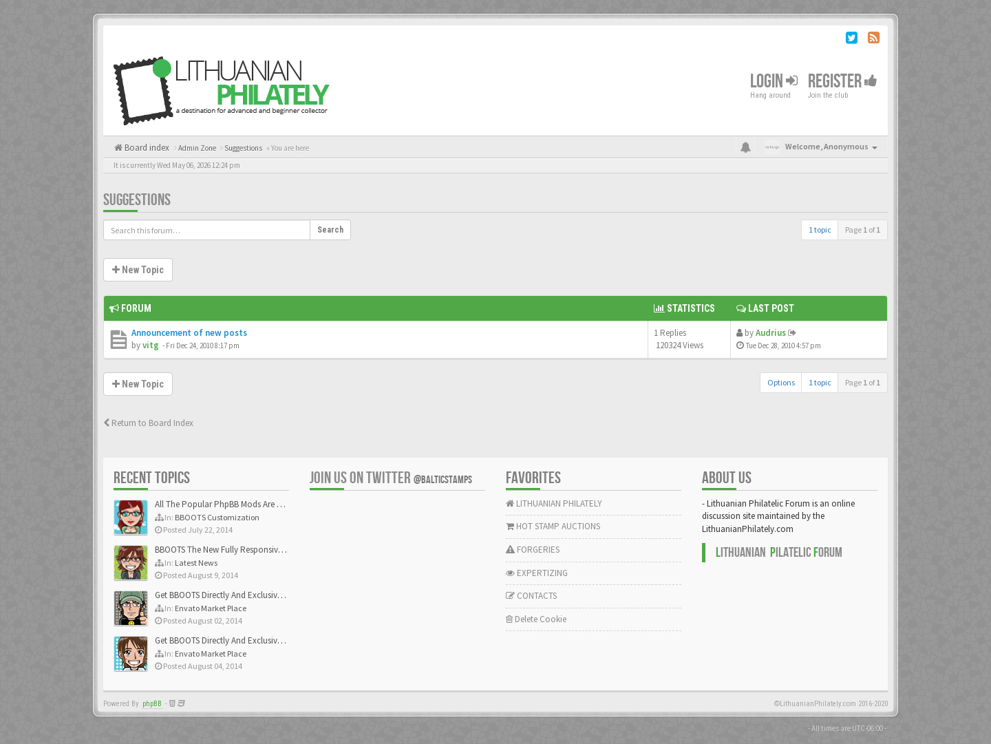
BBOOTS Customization (217, 517)
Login (774, 81)
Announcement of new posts (189, 333)
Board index (145, 147)
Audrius (771, 333)
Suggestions (137, 200)
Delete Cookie (536, 619)
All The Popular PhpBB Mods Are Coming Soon (242, 504)
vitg (150, 345)
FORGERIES (533, 549)
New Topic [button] (138, 269)
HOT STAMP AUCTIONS (553, 526)
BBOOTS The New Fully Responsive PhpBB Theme (246, 549)
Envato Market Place (210, 608)
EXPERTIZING (537, 573)
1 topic (820, 229)
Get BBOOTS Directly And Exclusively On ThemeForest (253, 595)
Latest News (196, 562)
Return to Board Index (148, 423)
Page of (862, 229)
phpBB (152, 703)
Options (781, 382)
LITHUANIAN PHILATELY (554, 503)
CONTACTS (531, 596)
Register (842, 81)
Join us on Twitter (391, 478)
